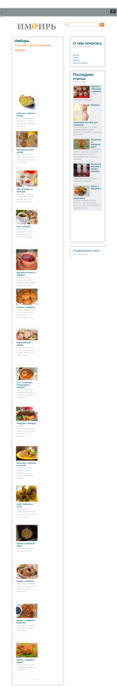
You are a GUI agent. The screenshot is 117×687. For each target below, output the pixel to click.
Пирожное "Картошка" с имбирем (96, 88)
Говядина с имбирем (26, 423)
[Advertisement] (38, 71)
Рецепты (76, 60)
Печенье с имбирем (26, 307)
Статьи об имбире (80, 63)
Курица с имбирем (25, 581)
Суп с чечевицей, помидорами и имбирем (25, 384)
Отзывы (76, 55)
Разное (76, 58)
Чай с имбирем (23, 227)
